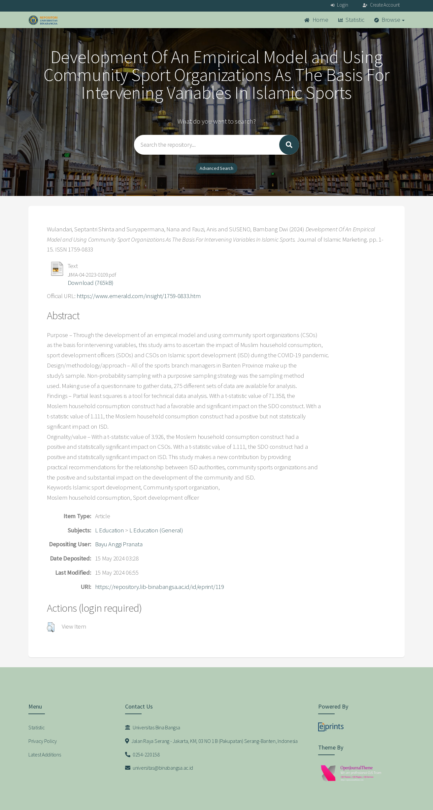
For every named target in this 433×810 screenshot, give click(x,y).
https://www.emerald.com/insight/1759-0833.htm (139, 296)
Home (316, 19)
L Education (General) (156, 530)
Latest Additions (44, 754)
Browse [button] (389, 19)
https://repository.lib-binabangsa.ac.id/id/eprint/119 (159, 587)
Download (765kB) (91, 283)
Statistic (351, 19)
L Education (109, 530)
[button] (50, 627)
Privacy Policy (42, 741)
